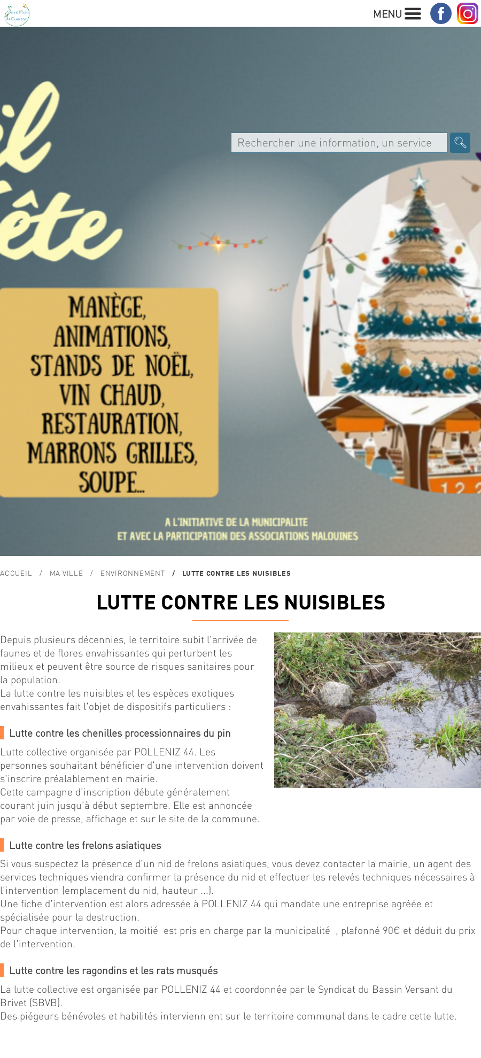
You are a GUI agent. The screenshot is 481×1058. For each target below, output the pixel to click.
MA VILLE (66, 572)
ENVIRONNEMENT (132, 572)
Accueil (16, 572)
